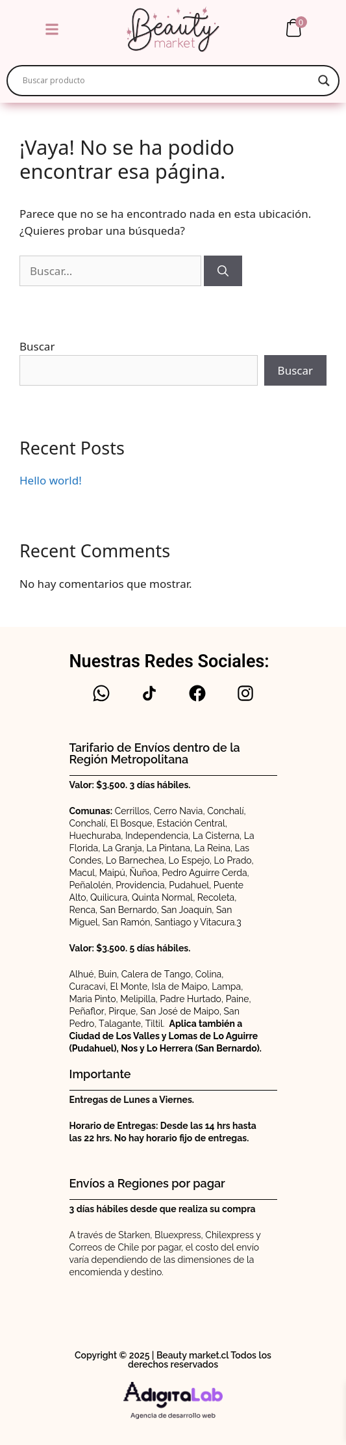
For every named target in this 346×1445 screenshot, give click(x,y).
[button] (51, 29)
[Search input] (167, 81)
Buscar (37, 346)
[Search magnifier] (324, 81)
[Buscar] (223, 271)
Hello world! (50, 480)
